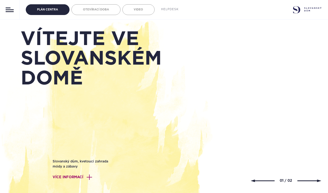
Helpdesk (169, 9)
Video (138, 9)
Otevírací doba (96, 9)
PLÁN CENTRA (47, 9)
